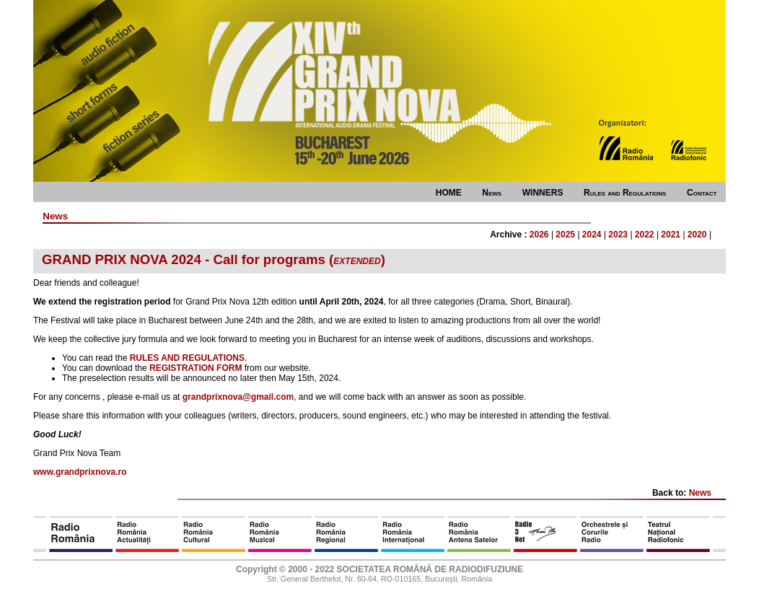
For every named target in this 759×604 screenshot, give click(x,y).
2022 (644, 234)
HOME (449, 193)
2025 (565, 234)
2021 (670, 234)
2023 (618, 234)
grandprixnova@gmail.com (238, 397)
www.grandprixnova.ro (80, 472)
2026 (539, 234)
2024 (592, 234)
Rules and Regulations (625, 193)
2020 (697, 234)
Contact (701, 193)
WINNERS (542, 193)
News (491, 193)
